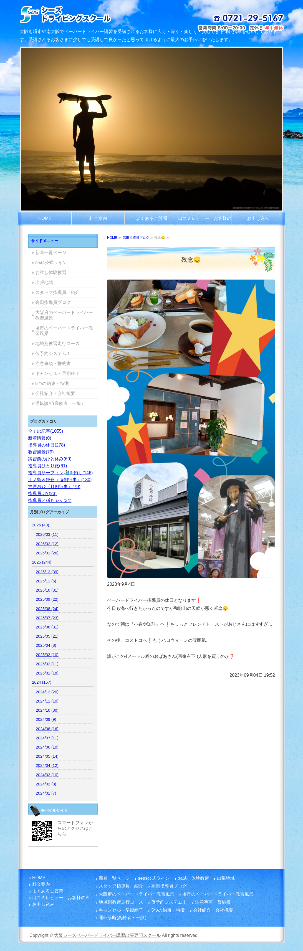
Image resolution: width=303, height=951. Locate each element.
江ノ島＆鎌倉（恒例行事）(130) (60, 479)
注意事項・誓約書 (53, 363)
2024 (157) (41, 682)
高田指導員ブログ (136, 238)
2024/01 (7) (46, 793)
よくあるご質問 (151, 218)
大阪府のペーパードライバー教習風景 (64, 315)
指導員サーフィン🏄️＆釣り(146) (60, 472)
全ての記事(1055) (45, 431)
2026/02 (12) (47, 544)
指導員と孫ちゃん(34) (49, 500)
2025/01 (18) (47, 673)
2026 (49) (40, 525)
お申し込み (258, 218)
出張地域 (44, 282)
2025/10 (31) (47, 590)
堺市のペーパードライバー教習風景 (64, 331)
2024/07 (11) (47, 738)
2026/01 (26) (47, 553)
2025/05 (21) (47, 636)
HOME (45, 218)
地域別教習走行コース (57, 343)
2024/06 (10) (47, 747)
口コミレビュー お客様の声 (204, 220)
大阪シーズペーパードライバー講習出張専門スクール (107, 935)
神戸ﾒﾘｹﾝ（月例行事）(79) (54, 486)
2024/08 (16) (47, 729)
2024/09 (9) (46, 719)
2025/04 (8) (46, 645)
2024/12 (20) (47, 692)
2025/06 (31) (47, 627)
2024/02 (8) (46, 784)
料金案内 (98, 218)
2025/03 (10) (47, 655)
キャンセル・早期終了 (57, 373)
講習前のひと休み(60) (49, 459)
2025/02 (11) (47, 664)
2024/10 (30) (47, 710)
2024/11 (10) (47, 701)
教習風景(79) (41, 452)
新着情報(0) (39, 438)
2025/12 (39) (47, 572)
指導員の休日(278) (46, 445)
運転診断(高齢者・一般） (60, 403)
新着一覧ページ (50, 252)
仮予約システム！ (53, 353)
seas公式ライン (51, 262)
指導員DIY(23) (42, 493)
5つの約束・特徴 (52, 383)
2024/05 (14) (47, 756)
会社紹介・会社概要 (55, 393)
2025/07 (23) (47, 618)
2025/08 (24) (47, 609)
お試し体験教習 (50, 272)
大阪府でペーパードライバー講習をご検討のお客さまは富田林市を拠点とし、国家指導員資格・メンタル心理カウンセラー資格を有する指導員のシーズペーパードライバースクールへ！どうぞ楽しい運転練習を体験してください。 (80, 13)
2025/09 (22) (47, 599)
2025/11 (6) (46, 581)
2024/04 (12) (47, 765)
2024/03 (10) (47, 775)
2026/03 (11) (47, 534)
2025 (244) (41, 562)
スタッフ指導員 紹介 (57, 292)
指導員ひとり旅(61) (47, 465)
